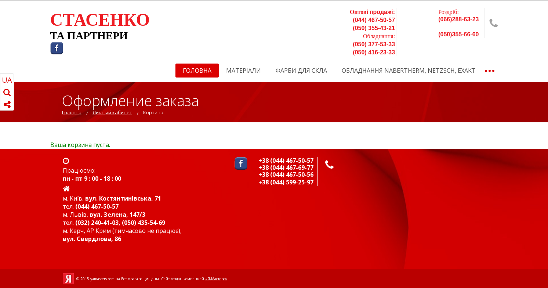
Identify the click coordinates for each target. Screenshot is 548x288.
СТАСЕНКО (100, 19)
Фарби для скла (301, 70)
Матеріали (243, 70)
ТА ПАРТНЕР (85, 36)
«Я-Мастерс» (216, 278)
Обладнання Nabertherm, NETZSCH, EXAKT (409, 70)
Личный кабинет (112, 112)
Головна (197, 70)
